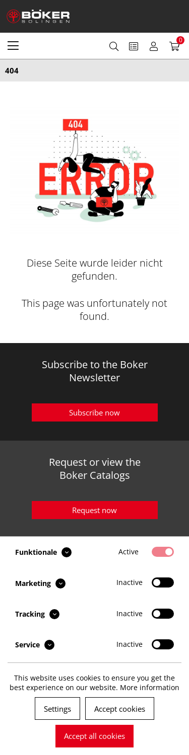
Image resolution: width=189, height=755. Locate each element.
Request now (94, 510)
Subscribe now (94, 412)
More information (149, 687)
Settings (57, 709)
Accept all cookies (94, 736)
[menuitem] (13, 45)
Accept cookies (119, 709)
